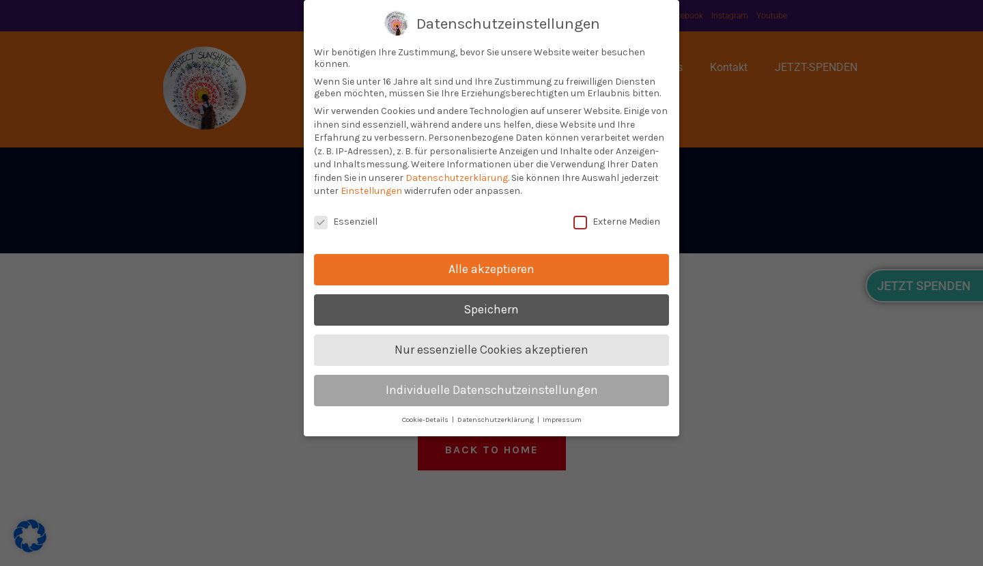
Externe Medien (616, 221)
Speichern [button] (491, 309)
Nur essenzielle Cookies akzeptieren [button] (491, 349)
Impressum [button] (562, 419)
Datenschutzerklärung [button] (496, 419)
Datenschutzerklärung (456, 178)
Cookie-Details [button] (426, 419)
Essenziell (345, 221)
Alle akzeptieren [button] (491, 269)
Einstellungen (371, 191)
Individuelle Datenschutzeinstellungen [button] (492, 390)
